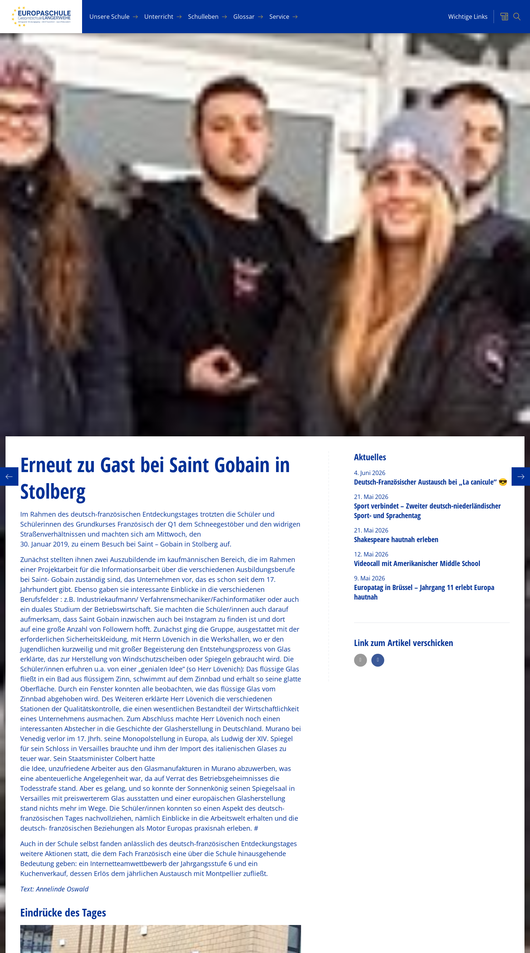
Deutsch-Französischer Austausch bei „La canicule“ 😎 (431, 482)
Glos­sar (244, 17)
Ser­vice (279, 17)
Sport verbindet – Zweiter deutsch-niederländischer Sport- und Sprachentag (427, 510)
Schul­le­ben (203, 17)
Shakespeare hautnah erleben (396, 539)
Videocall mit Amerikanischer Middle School (417, 563)
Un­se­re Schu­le (109, 17)
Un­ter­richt (158, 17)
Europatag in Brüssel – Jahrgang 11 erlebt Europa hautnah (424, 592)
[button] (360, 660)
